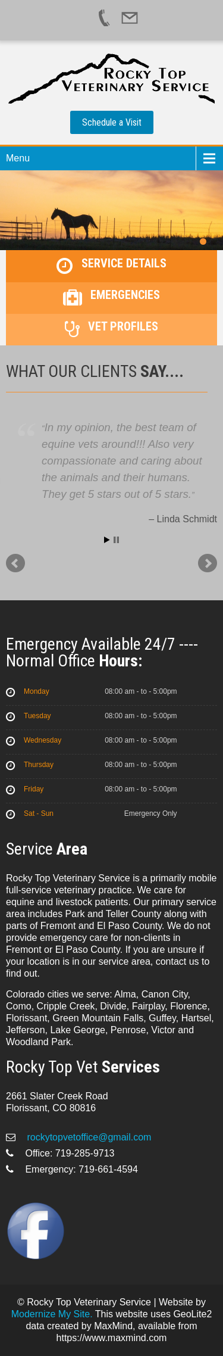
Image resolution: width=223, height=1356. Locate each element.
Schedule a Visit (112, 122)
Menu (18, 158)
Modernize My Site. (52, 1314)
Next (207, 563)
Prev (15, 563)
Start (107, 540)
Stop (116, 540)
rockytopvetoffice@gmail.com (87, 1137)
